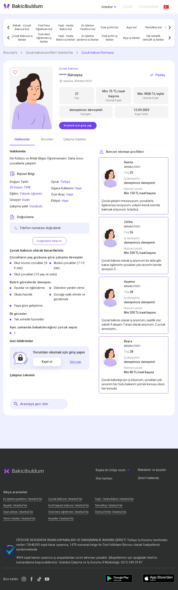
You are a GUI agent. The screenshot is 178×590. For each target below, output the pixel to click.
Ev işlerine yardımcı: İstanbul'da (22, 499)
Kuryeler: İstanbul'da (60, 518)
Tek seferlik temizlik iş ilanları (153, 37)
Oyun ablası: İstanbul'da (18, 511)
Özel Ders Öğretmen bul (44, 27)
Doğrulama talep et (49, 241)
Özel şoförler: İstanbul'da (110, 511)
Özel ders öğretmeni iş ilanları (44, 38)
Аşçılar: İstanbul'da (15, 505)
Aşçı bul (131, 27)
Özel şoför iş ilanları (109, 37)
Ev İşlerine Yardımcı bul (87, 27)
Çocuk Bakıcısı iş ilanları (22, 37)
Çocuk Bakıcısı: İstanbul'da (65, 499)
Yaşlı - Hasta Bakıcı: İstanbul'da (114, 499)
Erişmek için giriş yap (78, 125)
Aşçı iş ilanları (131, 37)
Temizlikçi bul (153, 27)
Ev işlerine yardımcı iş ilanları (88, 37)
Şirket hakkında (148, 478)
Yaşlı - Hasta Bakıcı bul (65, 27)
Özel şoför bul (109, 27)
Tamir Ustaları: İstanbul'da (19, 518)
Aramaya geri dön (30, 403)
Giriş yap (75, 362)
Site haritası (104, 478)
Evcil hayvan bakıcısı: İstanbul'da (68, 505)
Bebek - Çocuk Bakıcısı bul (22, 27)
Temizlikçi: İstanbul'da (108, 505)
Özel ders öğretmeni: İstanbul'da (68, 511)
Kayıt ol (47, 361)
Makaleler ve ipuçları (152, 470)
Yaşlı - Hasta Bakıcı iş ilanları (65, 37)
